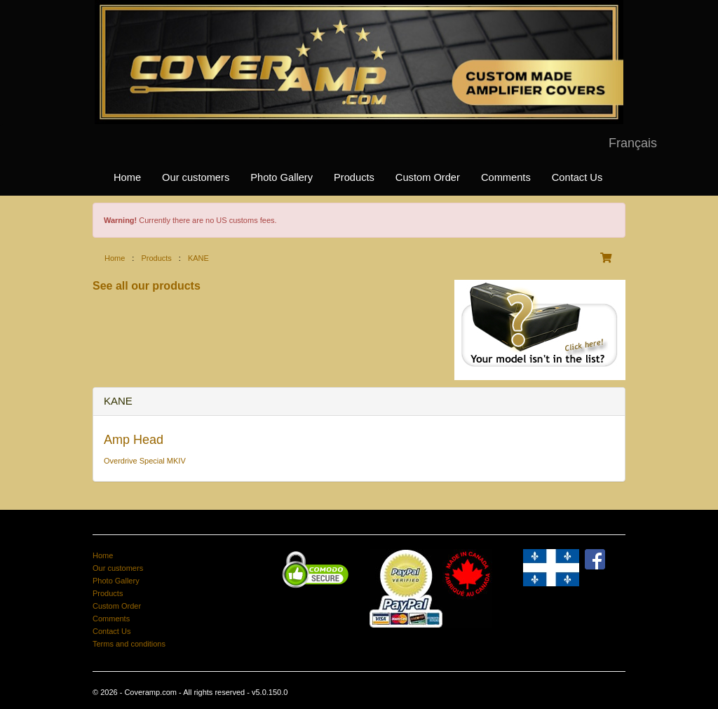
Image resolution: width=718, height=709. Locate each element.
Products (354, 177)
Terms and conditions (129, 644)
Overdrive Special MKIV (145, 461)
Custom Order (427, 177)
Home (127, 177)
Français (633, 143)
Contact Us (577, 177)
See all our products (147, 286)
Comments (506, 177)
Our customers (195, 177)
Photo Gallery (281, 177)
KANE (198, 258)
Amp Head (133, 440)
